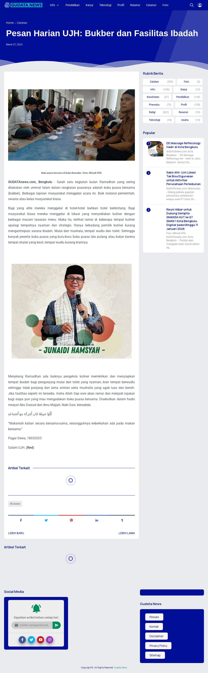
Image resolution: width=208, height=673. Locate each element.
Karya (89, 5)
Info (52, 5)
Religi (152, 112)
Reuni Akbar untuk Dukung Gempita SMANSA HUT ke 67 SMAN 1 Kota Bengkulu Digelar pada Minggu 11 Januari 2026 (182, 219)
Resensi (135, 5)
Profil (120, 5)
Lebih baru (16, 533)
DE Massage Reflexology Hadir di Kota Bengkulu (183, 145)
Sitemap (155, 655)
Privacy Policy (158, 646)
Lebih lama (127, 533)
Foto (165, 5)
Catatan (151, 5)
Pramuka (154, 104)
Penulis (154, 617)
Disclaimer (157, 636)
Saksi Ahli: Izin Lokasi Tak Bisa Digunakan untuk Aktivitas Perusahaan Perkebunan (183, 178)
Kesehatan (153, 96)
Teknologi (105, 5)
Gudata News (120, 667)
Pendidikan (73, 5)
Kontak (154, 626)
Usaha (184, 119)
